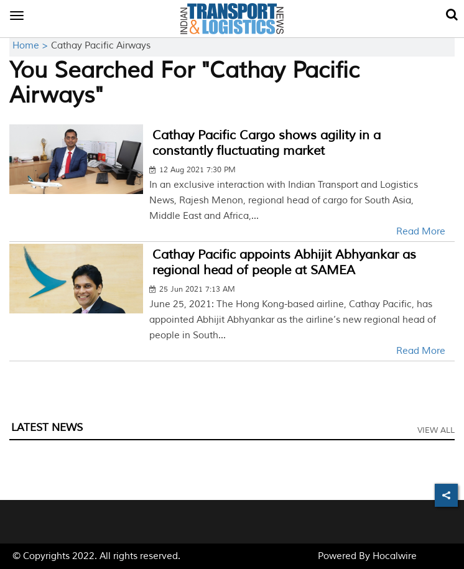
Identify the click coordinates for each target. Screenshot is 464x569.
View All (436, 430)
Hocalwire (395, 556)
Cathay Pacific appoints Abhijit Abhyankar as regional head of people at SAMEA (284, 262)
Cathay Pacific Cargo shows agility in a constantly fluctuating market (266, 143)
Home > (31, 46)
